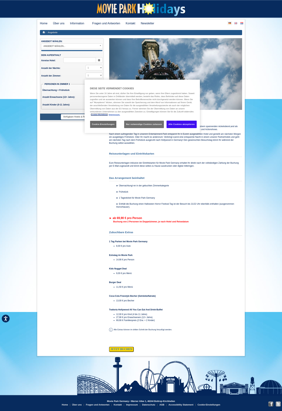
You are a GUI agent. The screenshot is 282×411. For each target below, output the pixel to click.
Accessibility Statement (180, 405)
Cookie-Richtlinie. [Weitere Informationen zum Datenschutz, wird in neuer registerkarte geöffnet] (99, 114)
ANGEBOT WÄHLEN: (51, 41)
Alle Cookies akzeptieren (181, 124)
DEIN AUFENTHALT (51, 55)
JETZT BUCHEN (121, 349)
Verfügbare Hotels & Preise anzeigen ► (82, 117)
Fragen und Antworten (106, 23)
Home (44, 23)
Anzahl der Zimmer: (51, 76)
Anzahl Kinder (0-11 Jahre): (56, 104)
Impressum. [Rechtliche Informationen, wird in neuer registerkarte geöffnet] (114, 114)
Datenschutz (148, 405)
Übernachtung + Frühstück (56, 90)
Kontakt (130, 23)
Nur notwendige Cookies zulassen (144, 124)
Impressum (132, 405)
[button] (119, 74)
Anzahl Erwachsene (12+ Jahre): (58, 97)
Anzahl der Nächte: (50, 68)
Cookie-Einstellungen (209, 405)
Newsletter (147, 23)
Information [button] (78, 23)
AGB (161, 405)
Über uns (59, 23)
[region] (142, 106)
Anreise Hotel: (48, 60)
